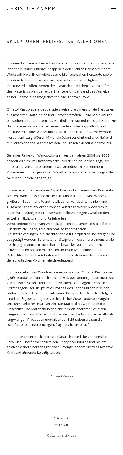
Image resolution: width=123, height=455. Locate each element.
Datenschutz (61, 418)
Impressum (61, 425)
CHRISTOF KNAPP (31, 8)
